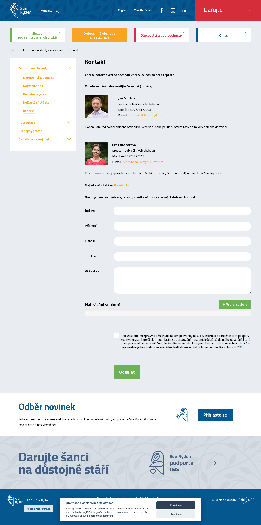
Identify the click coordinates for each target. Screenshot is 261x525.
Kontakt (46, 10)
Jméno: (90, 209)
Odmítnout (176, 514)
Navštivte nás (33, 86)
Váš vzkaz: (92, 270)
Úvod (13, 50)
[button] (69, 68)
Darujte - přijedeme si (38, 77)
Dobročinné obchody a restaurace (43, 50)
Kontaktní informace (38, 508)
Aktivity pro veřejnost (34, 139)
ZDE (240, 347)
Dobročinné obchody (33, 68)
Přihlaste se (215, 414)
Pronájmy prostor (31, 131)
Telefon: (91, 255)
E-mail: (90, 240)
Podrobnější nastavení (101, 515)
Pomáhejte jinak (34, 94)
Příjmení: (91, 225)
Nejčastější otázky (36, 102)
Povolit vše (176, 505)
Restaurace (27, 122)
